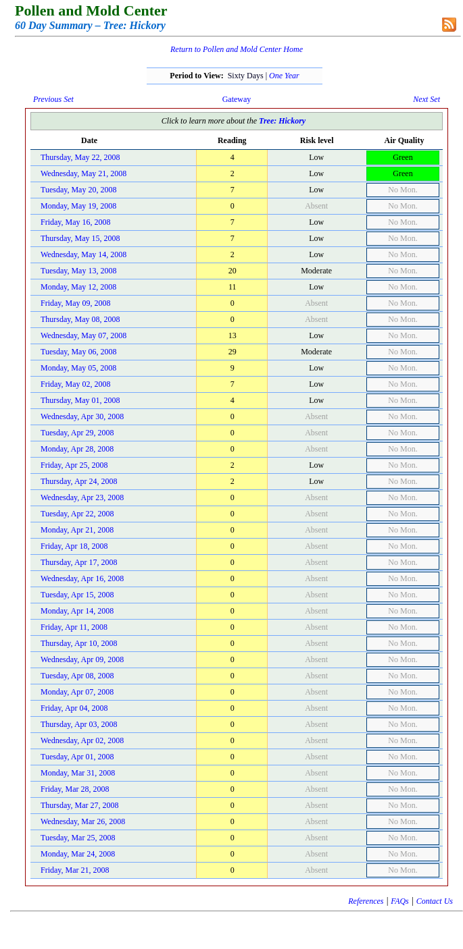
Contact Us (434, 901)
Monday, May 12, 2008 (78, 287)
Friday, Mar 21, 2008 (75, 870)
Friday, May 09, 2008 (76, 303)
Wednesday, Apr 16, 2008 (82, 578)
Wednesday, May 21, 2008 (83, 173)
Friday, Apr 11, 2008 (74, 627)
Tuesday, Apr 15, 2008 (77, 594)
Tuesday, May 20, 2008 (78, 189)
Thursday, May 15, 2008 (80, 238)
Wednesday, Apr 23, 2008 (82, 497)
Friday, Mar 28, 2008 (75, 789)
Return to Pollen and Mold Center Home (236, 49)
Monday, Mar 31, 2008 (78, 773)
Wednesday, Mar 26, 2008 (83, 821)
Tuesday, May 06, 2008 (78, 351)
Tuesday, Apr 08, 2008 (77, 675)
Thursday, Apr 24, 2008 (79, 481)
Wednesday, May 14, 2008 (83, 254)
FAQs (399, 901)
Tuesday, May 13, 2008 (78, 270)
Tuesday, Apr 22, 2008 (77, 513)
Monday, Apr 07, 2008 (77, 692)
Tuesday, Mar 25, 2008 (78, 837)
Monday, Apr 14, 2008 (77, 611)
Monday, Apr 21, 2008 (77, 530)
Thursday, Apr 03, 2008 (79, 724)
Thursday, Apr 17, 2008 (79, 562)
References (365, 901)
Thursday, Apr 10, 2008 (79, 643)
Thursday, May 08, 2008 (80, 319)
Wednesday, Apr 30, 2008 (82, 416)
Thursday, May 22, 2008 (80, 157)
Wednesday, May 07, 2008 (83, 335)
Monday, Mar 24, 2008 (78, 854)
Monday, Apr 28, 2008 (77, 449)
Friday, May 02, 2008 (76, 384)
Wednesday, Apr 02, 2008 (82, 740)
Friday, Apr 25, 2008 (74, 465)
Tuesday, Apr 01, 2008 (77, 756)
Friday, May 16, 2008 (76, 222)
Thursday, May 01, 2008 (80, 400)
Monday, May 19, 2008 (78, 206)
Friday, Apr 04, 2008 (74, 708)
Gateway (236, 99)
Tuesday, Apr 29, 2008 (77, 432)
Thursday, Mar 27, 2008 (80, 805)
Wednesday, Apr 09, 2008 (82, 659)
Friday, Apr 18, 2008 (74, 546)
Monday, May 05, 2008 (78, 368)
